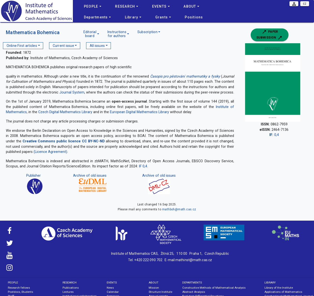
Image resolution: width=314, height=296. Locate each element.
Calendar (113, 292)
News (110, 287)
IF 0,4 (143, 166)
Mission (154, 287)
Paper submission (269, 35)
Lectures (68, 292)
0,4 (274, 135)
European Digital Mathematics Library (139, 112)
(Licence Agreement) (50, 152)
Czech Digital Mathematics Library (65, 112)
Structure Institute (160, 292)
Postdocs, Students (20, 292)
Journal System (71, 92)
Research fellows (19, 287)
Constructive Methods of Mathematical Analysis (214, 287)
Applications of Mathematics (283, 292)
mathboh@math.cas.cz (179, 209)
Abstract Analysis (193, 292)
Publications (71, 287)
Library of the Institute (278, 287)
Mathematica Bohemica (33, 32)
